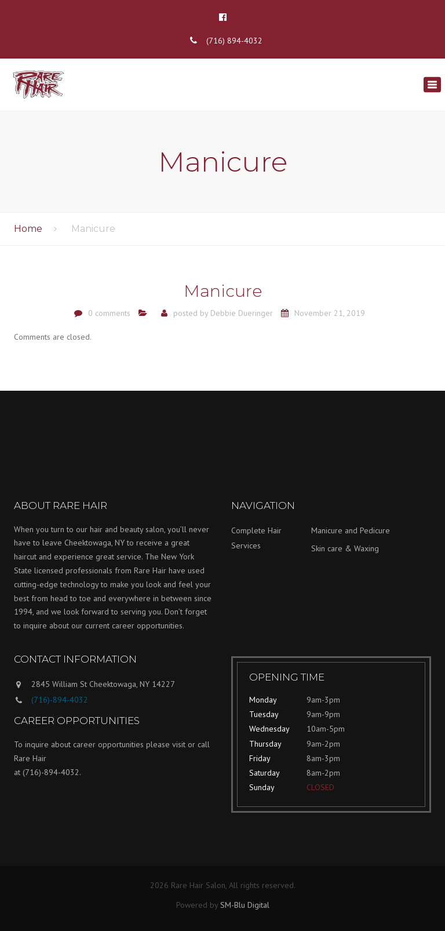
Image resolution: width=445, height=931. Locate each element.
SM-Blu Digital (244, 905)
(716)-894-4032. (52, 772)
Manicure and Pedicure (350, 530)
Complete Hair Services (256, 538)
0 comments (109, 313)
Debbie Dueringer (241, 313)
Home (28, 228)
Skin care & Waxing (345, 548)
